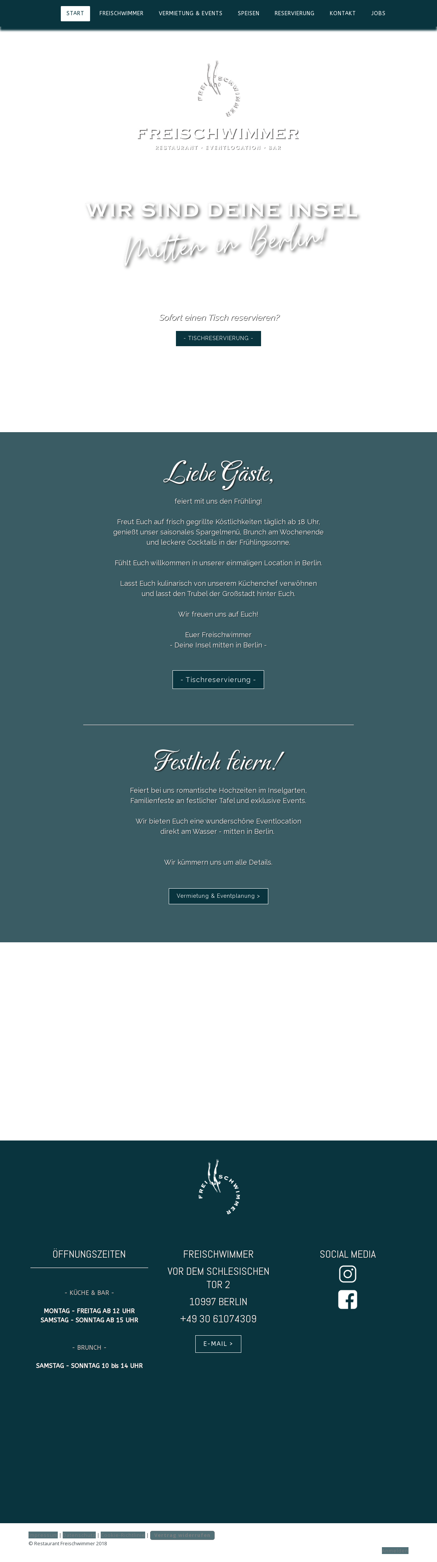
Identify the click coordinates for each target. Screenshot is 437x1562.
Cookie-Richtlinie (123, 1535)
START (75, 13)
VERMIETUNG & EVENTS (191, 13)
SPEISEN (249, 13)
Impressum (43, 1535)
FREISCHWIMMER (122, 13)
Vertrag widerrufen (182, 1535)
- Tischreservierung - (218, 680)
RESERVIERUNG (295, 13)
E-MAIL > (218, 1343)
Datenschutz (79, 1535)
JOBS (378, 13)
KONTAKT (343, 13)
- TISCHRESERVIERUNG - (218, 338)
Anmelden (395, 1550)
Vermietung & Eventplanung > (218, 896)
